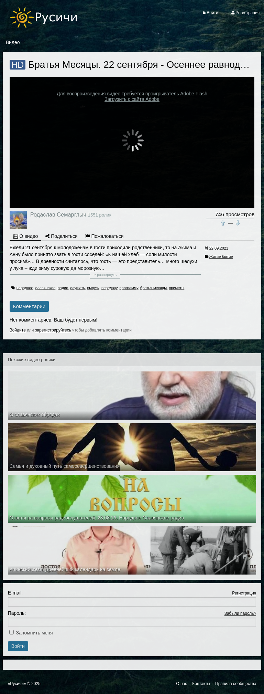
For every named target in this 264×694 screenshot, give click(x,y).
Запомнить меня (34, 632)
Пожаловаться (104, 236)
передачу (109, 288)
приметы (176, 288)
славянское (45, 288)
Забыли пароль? (240, 613)
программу (129, 288)
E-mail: (15, 593)
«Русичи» (17, 683)
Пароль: (17, 613)
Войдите (18, 330)
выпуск (93, 288)
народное (24, 288)
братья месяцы (153, 288)
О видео (25, 236)
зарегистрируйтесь (53, 330)
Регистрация (244, 593)
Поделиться (61, 236)
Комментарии (29, 306)
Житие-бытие (221, 256)
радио (62, 288)
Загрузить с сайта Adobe (132, 99)
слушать (77, 288)
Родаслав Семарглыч (58, 214)
